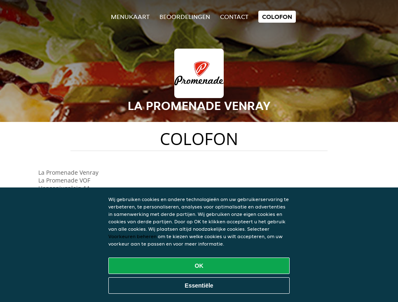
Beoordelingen (184, 16)
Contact (234, 16)
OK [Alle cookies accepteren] (199, 265)
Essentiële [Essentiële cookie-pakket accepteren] (199, 285)
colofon (277, 16)
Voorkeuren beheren (132, 236)
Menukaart (130, 16)
